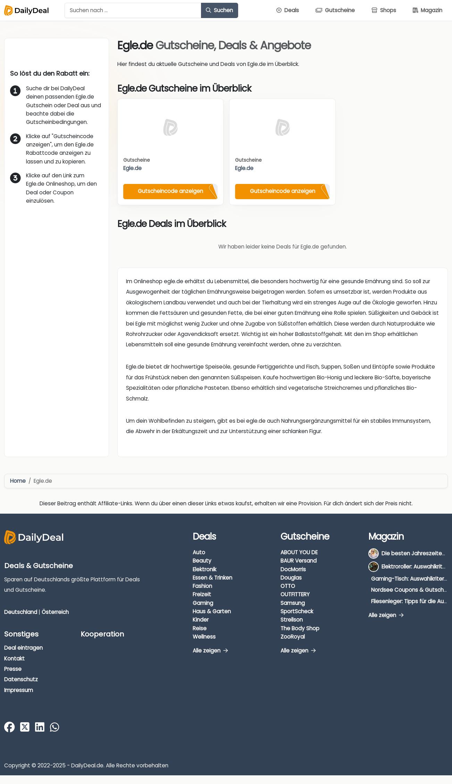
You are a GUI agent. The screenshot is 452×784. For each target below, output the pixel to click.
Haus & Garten (212, 611)
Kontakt (14, 658)
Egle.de (132, 168)
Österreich (55, 612)
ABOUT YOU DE (299, 552)
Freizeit (202, 594)
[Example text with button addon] (133, 10)
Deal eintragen (23, 647)
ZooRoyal (293, 636)
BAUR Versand (299, 560)
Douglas (291, 577)
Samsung (293, 603)
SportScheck (297, 611)
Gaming (203, 603)
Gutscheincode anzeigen (170, 191)
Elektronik (204, 569)
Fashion (202, 586)
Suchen (219, 10)
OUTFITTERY (295, 594)
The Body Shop (300, 628)
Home (18, 480)
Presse (13, 669)
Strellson (292, 619)
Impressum (18, 690)
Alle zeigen (210, 650)
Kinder (201, 619)
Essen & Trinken (212, 577)
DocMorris (293, 569)
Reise (200, 628)
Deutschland (20, 612)
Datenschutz (21, 679)
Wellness (204, 636)
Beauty (202, 560)
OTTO (288, 586)
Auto (199, 552)
